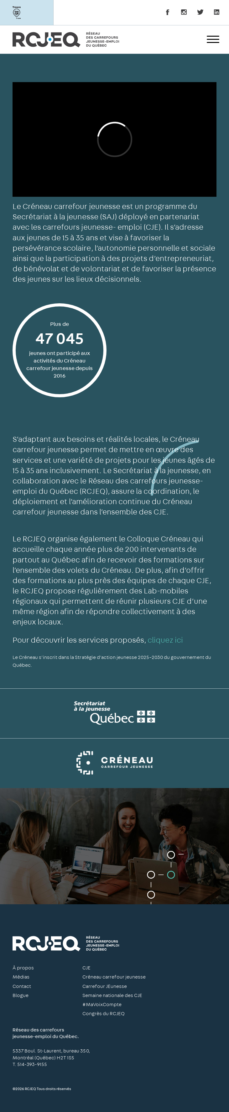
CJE (86, 967)
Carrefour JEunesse (104, 986)
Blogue (21, 995)
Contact (22, 986)
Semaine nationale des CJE (112, 995)
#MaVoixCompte (102, 1004)
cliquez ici (165, 640)
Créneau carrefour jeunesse (114, 976)
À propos (23, 967)
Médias (21, 976)
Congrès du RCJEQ (103, 1013)
